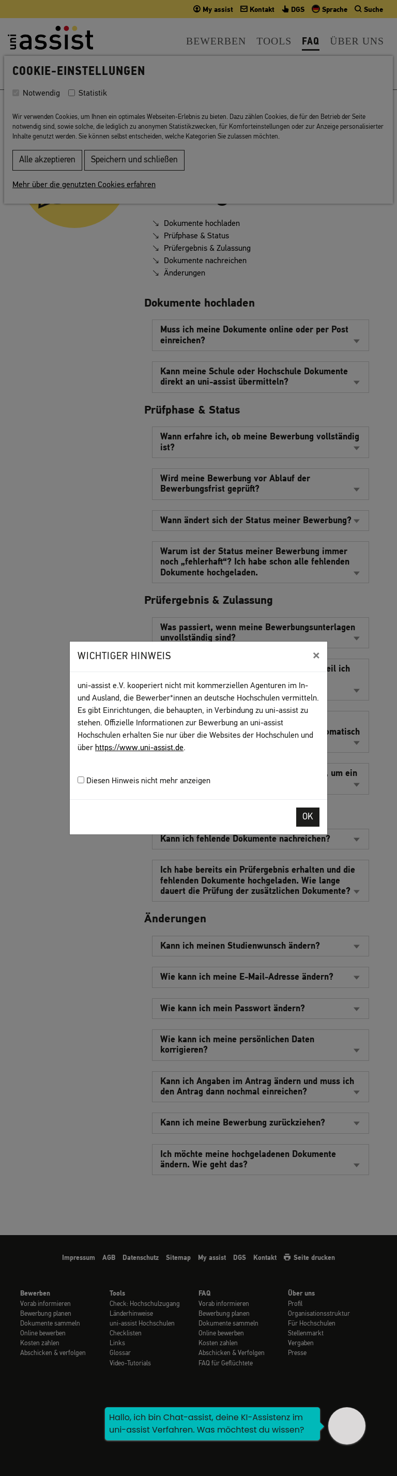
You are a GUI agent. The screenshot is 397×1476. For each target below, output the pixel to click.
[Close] (316, 655)
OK (307, 817)
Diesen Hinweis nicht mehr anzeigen (144, 781)
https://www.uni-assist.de (139, 748)
